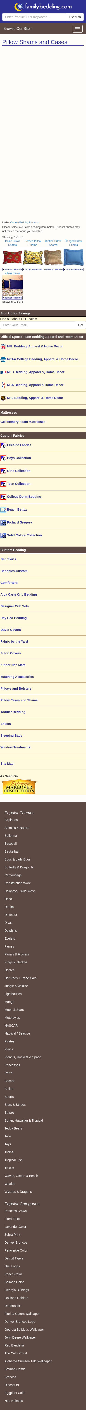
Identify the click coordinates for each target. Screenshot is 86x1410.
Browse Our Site (17, 29)
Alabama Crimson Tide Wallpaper (28, 1361)
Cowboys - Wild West (20, 891)
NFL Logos (12, 1266)
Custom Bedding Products (24, 222)
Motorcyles (12, 1017)
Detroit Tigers (14, 1258)
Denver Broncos (16, 1242)
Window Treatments (15, 747)
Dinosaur (11, 915)
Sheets (5, 724)
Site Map (7, 763)
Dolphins (11, 930)
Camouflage (13, 875)
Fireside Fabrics (15, 445)
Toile (8, 1136)
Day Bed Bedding (13, 618)
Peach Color (13, 1274)
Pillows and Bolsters (15, 688)
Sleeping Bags (11, 735)
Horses (9, 970)
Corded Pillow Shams (33, 255)
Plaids (9, 1049)
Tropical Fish (14, 1160)
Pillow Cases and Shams (19, 700)
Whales (10, 1184)
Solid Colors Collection (21, 535)
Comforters (8, 583)
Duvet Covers (10, 630)
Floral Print (12, 1219)
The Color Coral (16, 1353)
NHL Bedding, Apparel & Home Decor (31, 398)
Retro (8, 1073)
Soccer (9, 1081)
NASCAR (11, 1025)
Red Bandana (14, 1345)
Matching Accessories (17, 677)
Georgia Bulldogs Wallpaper (24, 1329)
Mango (9, 1002)
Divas (8, 922)
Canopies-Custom (14, 571)
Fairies (9, 946)
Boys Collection (15, 458)
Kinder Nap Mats (12, 665)
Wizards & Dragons (18, 1191)
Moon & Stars (14, 1010)
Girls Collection (15, 471)
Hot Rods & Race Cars (21, 978)
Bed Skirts (8, 559)
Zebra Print (12, 1234)
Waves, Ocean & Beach (21, 1176)
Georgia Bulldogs (17, 1290)
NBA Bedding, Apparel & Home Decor (31, 385)
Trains (9, 1152)
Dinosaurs (12, 1385)
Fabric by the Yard (14, 641)
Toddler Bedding (12, 712)
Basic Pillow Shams (12, 255)
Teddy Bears (13, 1128)
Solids (9, 1089)
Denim (9, 907)
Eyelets (10, 938)
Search (75, 17)
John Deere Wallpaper (20, 1337)
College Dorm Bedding (20, 497)
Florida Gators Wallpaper (22, 1314)
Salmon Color (14, 1282)
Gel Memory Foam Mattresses (22, 422)
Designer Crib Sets (14, 606)
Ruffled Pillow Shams (53, 255)
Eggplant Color (15, 1393)
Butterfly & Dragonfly (19, 867)
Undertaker (12, 1306)
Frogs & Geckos (16, 962)
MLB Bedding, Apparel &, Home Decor (32, 372)
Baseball (11, 843)
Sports (9, 1097)
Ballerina (11, 835)
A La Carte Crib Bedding (18, 594)
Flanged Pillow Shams (73, 255)
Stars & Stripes (15, 1104)
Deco (8, 899)
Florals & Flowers (17, 954)
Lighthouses (13, 994)
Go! (80, 325)
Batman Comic (15, 1369)
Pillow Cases (12, 285)
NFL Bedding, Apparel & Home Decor (31, 346)
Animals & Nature (17, 828)
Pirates (9, 1041)
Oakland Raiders (16, 1298)
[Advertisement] (42, 90)
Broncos (10, 1377)
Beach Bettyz (13, 510)
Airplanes (11, 820)
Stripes (9, 1112)
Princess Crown (16, 1211)
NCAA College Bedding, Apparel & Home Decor (39, 359)
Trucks (9, 1168)
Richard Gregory (16, 523)
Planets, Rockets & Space (23, 1057)
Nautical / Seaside (17, 1033)
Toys (8, 1144)
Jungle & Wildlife (16, 986)
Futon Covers (10, 653)
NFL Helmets (14, 1401)
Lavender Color (15, 1226)
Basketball (12, 851)
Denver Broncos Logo (20, 1321)
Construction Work (18, 883)
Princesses (12, 1065)
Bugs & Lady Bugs (18, 859)
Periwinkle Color (16, 1250)
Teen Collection (15, 484)
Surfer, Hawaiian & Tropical (24, 1120)
